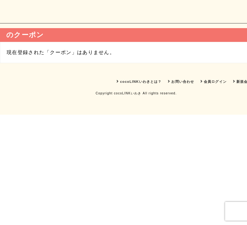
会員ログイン (213, 81)
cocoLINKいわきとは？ (139, 81)
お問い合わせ (181, 81)
